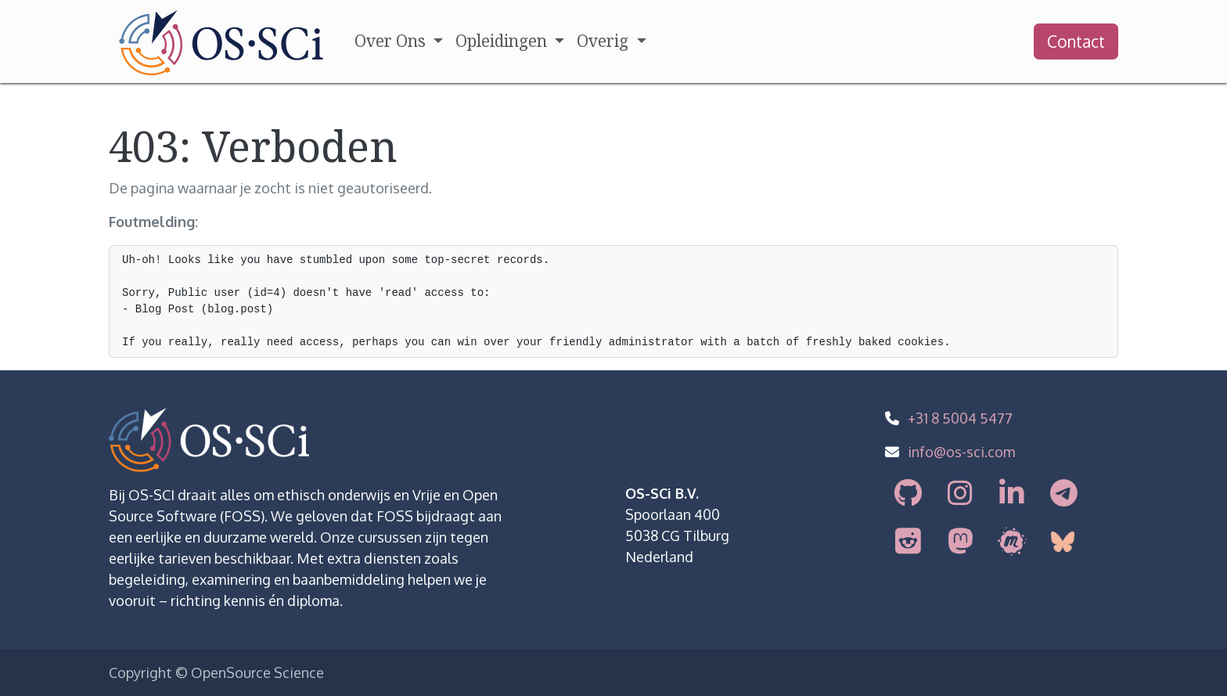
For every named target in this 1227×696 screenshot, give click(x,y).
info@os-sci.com (961, 451)
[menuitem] (398, 41)
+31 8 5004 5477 (960, 418)
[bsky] (1065, 542)
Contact (1076, 41)
